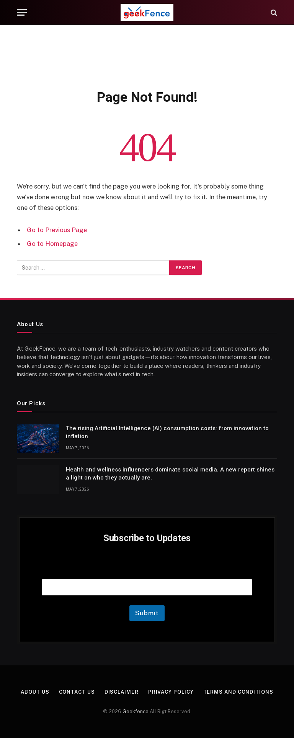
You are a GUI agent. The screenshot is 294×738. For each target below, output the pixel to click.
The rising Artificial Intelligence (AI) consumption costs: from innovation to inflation (167, 432)
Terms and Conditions (238, 692)
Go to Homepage (52, 243)
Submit (146, 613)
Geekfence (135, 711)
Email (147, 569)
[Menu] (22, 12)
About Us (35, 692)
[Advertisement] (147, 55)
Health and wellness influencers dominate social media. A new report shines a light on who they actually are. (170, 473)
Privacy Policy (171, 692)
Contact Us (77, 692)
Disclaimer (122, 692)
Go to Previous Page (57, 230)
